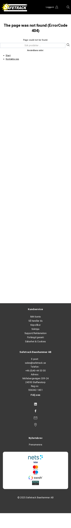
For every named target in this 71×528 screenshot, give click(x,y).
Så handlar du (35, 320)
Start (8, 55)
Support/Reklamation (36, 333)
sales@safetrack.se (35, 363)
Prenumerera (35, 444)
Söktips (35, 329)
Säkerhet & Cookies (35, 341)
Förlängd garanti (35, 337)
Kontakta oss (12, 59)
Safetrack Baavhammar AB (35, 352)
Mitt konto (35, 316)
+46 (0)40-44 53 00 (35, 370)
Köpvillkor (35, 325)
